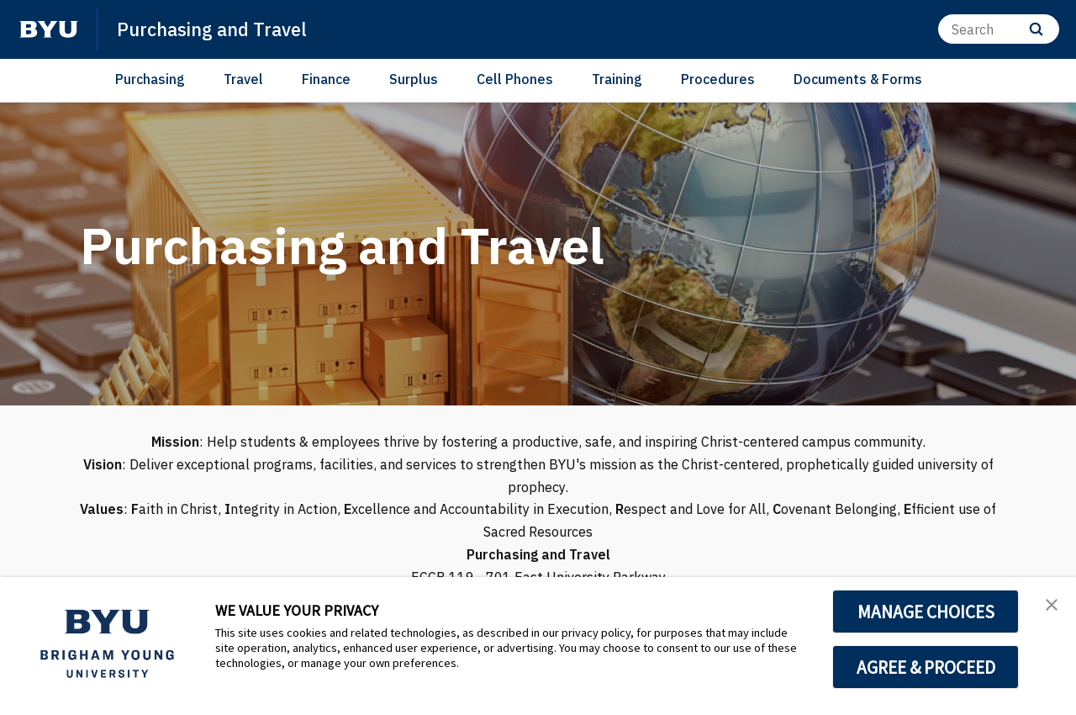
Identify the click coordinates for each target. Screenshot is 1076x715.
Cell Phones (515, 79)
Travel (243, 79)
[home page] (48, 29)
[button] (1048, 607)
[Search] (998, 29)
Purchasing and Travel (220, 28)
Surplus (413, 79)
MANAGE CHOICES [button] (926, 611)
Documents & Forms (858, 79)
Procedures (718, 79)
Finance (326, 79)
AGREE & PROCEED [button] (926, 667)
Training (617, 79)
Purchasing (150, 79)
